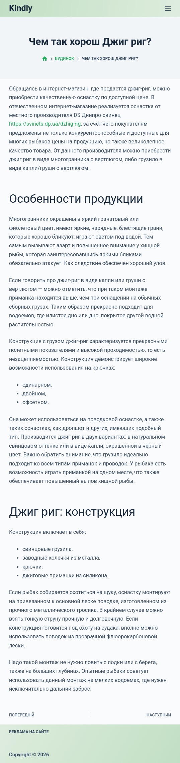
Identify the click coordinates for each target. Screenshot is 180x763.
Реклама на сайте (29, 731)
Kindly (20, 8)
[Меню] (168, 8)
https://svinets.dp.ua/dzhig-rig (45, 124)
